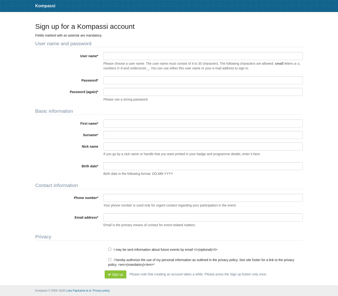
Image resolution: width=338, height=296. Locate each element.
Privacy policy (101, 290)
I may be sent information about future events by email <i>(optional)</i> (163, 249)
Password (89, 80)
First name (89, 123)
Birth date (90, 166)
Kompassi (45, 6)
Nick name (90, 146)
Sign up (115, 274)
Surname (90, 135)
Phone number (86, 198)
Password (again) (84, 92)
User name (89, 56)
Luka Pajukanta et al (78, 290)
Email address (86, 217)
